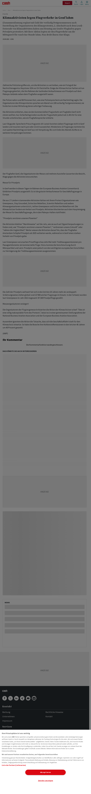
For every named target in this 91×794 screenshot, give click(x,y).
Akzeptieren (45, 772)
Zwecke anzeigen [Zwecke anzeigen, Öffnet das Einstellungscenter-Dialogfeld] (45, 780)
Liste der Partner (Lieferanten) (14, 765)
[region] (45, 762)
